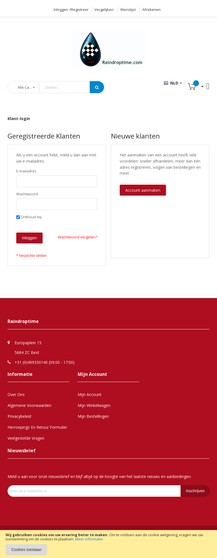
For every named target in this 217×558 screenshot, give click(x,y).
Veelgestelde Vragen (26, 438)
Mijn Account (89, 394)
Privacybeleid (19, 416)
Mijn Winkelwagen (94, 405)
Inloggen (61, 9)
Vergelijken (104, 9)
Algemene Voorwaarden (29, 405)
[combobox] (68, 87)
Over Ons (16, 394)
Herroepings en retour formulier (37, 427)
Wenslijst (128, 9)
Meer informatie (89, 538)
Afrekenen (151, 9)
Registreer (80, 9)
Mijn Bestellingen (93, 416)
